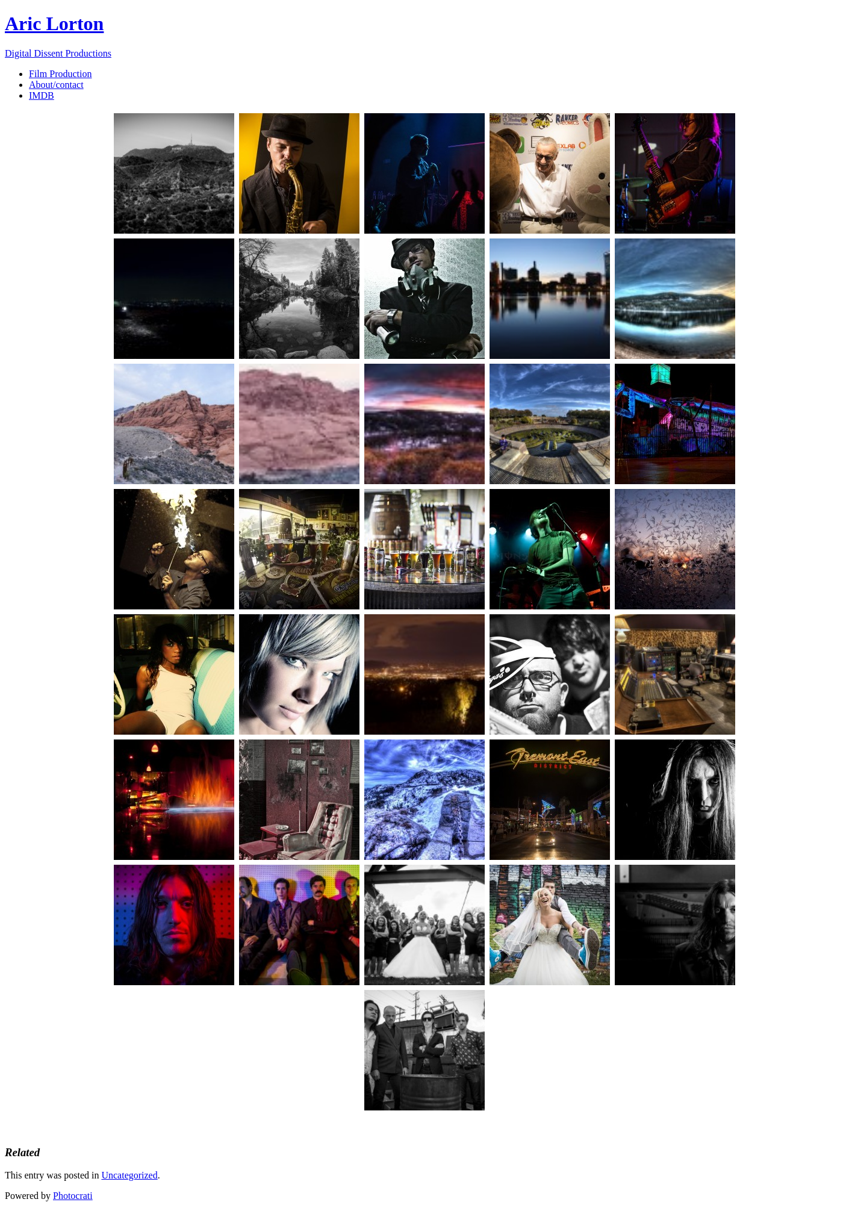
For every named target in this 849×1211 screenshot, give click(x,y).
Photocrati (73, 1196)
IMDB (41, 95)
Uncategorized (129, 1175)
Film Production (60, 74)
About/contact (56, 84)
